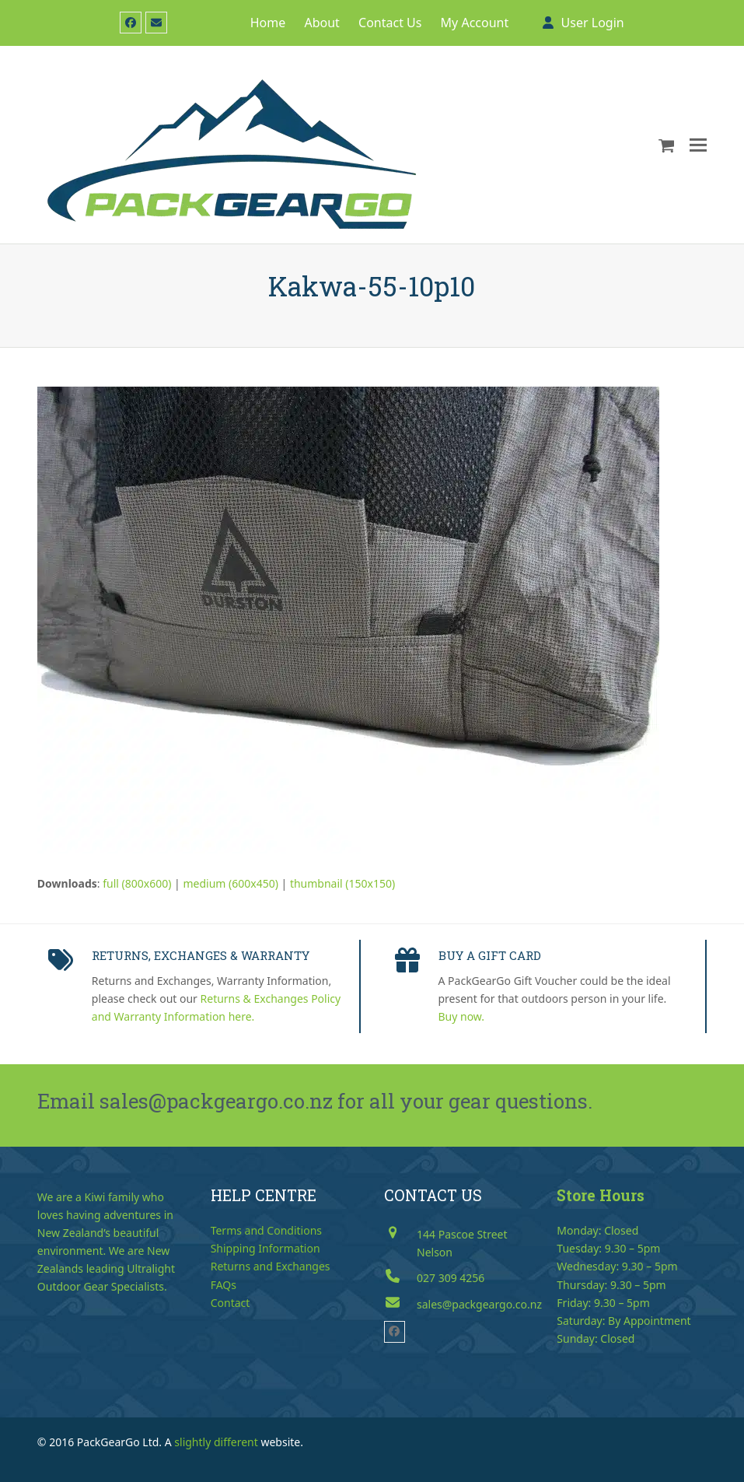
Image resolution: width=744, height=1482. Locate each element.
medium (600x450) (230, 883)
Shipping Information (265, 1248)
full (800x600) (137, 883)
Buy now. (461, 1016)
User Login (592, 22)
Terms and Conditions (266, 1230)
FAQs (223, 1284)
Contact (230, 1302)
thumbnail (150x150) (342, 883)
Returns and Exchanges (270, 1266)
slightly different (216, 1442)
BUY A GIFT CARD (489, 955)
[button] (666, 145)
